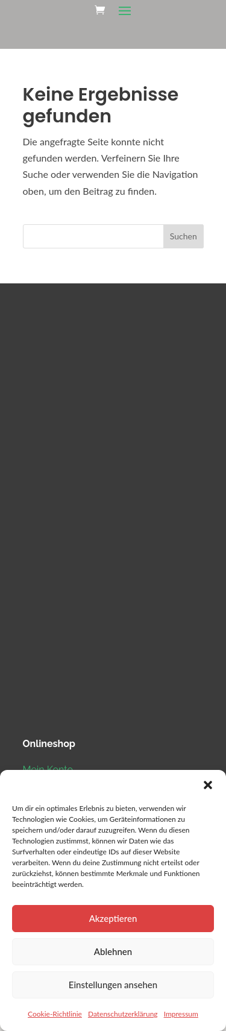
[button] (208, 785)
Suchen (183, 236)
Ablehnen (113, 951)
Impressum (181, 1013)
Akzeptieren (113, 918)
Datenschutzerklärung (123, 1013)
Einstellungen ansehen (113, 984)
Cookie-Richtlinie (55, 1013)
